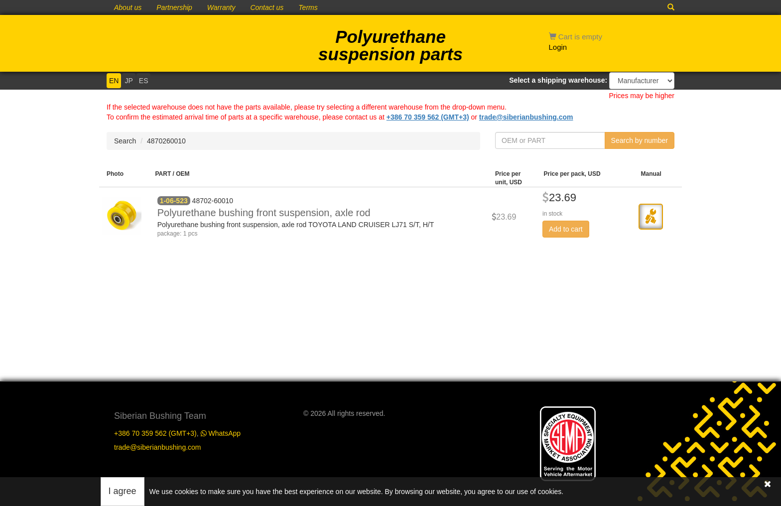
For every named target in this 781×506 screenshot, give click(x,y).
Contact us (266, 7)
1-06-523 (174, 201)
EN (114, 81)
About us (127, 7)
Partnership (174, 7)
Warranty (221, 7)
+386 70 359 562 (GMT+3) (428, 117)
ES (143, 81)
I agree (122, 491)
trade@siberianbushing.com (526, 117)
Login (558, 47)
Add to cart (566, 229)
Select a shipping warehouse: (558, 80)
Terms (307, 7)
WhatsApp (221, 433)
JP (128, 81)
